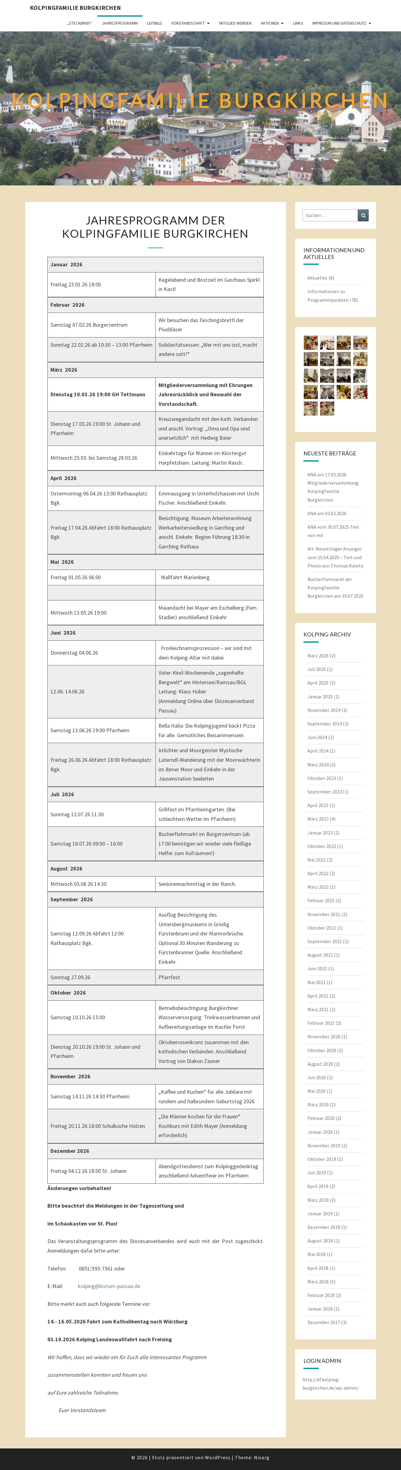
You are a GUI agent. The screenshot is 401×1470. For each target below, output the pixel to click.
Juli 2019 (316, 1172)
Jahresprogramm (120, 23)
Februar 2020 (321, 1118)
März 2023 (318, 819)
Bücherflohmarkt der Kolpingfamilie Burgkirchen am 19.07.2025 (335, 587)
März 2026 (318, 655)
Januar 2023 (320, 833)
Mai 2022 (316, 860)
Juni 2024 (317, 737)
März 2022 (318, 887)
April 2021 (317, 996)
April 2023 (317, 805)
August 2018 (320, 1241)
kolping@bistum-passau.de (109, 1286)
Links (298, 23)
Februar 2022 (321, 900)
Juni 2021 (317, 968)
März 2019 (318, 1200)
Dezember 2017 (323, 1322)
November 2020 (323, 1036)
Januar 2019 (320, 1213)
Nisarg (262, 1457)
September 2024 (324, 724)
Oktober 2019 (321, 1159)
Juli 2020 (316, 1077)
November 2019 (323, 1145)
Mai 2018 (316, 1254)
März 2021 (318, 1009)
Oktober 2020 (321, 1050)
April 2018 (317, 1268)
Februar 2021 (321, 1023)
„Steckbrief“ (80, 23)
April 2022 (317, 873)
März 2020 (318, 1104)
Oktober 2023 (321, 778)
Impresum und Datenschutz (339, 23)
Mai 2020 (316, 1091)
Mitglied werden (235, 23)
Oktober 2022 (321, 846)
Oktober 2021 (321, 928)
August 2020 (320, 1064)
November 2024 (323, 710)
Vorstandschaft (188, 23)
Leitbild (154, 23)
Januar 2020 (320, 1132)
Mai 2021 (316, 982)
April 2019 (317, 1186)
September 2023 (324, 792)
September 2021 (324, 941)
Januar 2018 (320, 1309)
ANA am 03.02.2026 (327, 513)
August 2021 (320, 955)
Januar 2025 (320, 696)
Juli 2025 (316, 669)
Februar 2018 (321, 1295)
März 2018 (318, 1281)
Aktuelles (317, 278)
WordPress (218, 1457)
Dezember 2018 (323, 1227)
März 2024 (318, 764)
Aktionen (270, 23)
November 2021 (323, 914)
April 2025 (317, 683)
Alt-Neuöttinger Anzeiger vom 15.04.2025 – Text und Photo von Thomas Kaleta (335, 557)
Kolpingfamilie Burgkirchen (75, 7)
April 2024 (317, 751)
